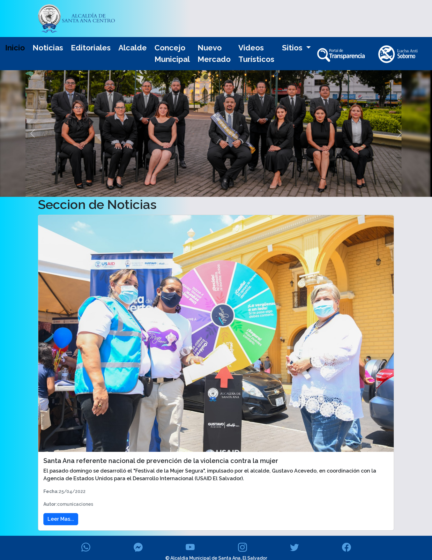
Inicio (15, 47)
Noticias (48, 47)
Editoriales (91, 47)
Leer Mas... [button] (61, 519)
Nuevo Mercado (214, 53)
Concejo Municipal (172, 53)
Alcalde (132, 47)
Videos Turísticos (256, 53)
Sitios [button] (293, 47)
